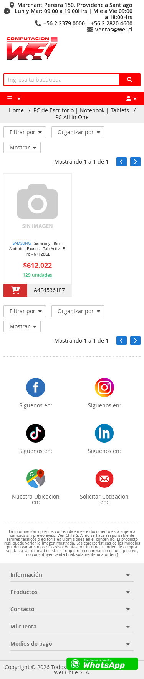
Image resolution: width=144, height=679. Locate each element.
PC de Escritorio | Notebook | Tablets (81, 110)
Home (16, 110)
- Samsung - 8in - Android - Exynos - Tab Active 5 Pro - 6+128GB (37, 249)
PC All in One (72, 117)
